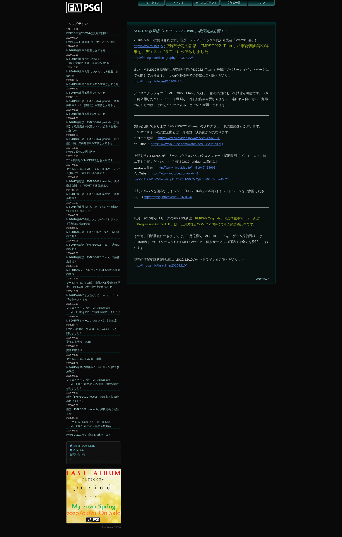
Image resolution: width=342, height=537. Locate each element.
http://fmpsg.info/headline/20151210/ (160, 265)
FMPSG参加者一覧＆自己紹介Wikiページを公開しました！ (93, 331)
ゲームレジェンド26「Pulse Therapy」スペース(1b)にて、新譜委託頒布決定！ (93, 170)
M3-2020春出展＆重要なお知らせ (85, 50)
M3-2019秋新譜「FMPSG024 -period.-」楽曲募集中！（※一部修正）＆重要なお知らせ (92, 103)
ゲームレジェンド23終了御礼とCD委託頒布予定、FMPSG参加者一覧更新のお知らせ (93, 284)
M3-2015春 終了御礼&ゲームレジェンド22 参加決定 (92, 369)
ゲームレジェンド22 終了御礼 (83, 358)
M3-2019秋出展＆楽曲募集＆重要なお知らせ (92, 84)
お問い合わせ (78, 454)
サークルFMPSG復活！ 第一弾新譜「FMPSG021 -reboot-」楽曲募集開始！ (89, 424)
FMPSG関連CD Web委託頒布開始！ (87, 33)
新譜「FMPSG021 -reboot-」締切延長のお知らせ (92, 411)
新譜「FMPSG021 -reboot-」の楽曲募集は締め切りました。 (92, 398)
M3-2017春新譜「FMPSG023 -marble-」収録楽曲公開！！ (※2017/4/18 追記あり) (92, 183)
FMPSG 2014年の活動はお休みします (88, 434)
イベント (179, 2)
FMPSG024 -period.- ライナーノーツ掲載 (90, 41)
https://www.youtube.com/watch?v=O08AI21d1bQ (187, 144)
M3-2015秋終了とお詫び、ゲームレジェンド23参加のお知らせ (92, 297)
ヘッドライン (151, 2)
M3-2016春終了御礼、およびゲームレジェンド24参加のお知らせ (92, 221)
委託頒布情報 (74, 350)
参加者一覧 (233, 2)
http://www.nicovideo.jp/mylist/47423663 (186, 167)
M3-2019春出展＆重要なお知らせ (85, 92)
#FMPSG (77, 449)
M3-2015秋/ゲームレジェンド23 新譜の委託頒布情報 (93, 272)
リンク (261, 2)
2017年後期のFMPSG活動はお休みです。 (90, 160)
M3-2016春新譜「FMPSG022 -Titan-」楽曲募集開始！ (93, 259)
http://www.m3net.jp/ (148, 46)
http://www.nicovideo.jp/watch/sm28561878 (188, 138)
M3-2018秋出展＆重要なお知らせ (85, 113)
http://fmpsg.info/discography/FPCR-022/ (163, 58)
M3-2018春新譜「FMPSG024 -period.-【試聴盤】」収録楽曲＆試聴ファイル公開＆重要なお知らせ (92, 126)
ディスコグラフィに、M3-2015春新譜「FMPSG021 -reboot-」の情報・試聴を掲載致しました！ (92, 384)
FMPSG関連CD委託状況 (80, 151)
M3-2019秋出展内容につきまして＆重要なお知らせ (92, 73)
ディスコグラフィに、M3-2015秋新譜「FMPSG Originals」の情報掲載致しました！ (93, 310)
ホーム (74, 459)
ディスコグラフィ (206, 2)
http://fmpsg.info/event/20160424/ (158, 81)
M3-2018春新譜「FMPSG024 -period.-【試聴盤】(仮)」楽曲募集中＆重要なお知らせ (92, 141)
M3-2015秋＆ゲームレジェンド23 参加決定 (91, 320)
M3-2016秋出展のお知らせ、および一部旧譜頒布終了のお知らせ (92, 208)
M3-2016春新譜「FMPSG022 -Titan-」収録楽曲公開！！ (93, 234)
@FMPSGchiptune (82, 445)
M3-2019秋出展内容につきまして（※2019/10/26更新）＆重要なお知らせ (89, 61)
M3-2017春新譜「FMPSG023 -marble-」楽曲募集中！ (92, 196)
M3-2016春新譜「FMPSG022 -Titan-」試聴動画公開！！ (93, 246)
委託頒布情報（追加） (79, 341)
